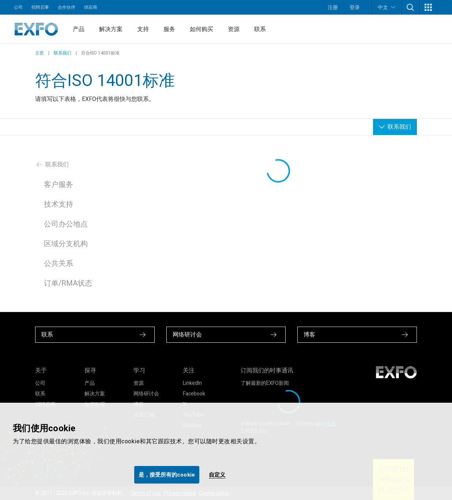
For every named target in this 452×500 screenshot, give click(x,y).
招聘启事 (40, 7)
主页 (39, 53)
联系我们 (62, 53)
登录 (355, 7)
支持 (143, 29)
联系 (260, 29)
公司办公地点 (66, 223)
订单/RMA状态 (68, 283)
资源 (234, 29)
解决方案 (111, 29)
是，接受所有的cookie (167, 474)
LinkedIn (192, 383)
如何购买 (201, 29)
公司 (18, 7)
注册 (333, 7)
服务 (169, 29)
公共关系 (58, 263)
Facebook (194, 393)
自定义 (217, 474)
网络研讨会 (146, 393)
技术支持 (58, 204)
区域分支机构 (66, 243)
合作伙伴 (66, 7)
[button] (410, 7)
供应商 (90, 7)
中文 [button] (386, 7)
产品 (78, 29)
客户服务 (58, 184)
